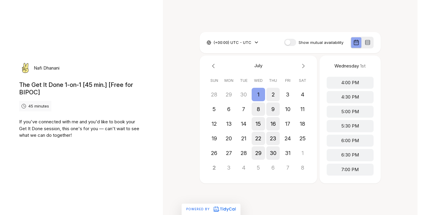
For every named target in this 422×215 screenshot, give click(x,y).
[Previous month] (214, 66)
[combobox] (214, 43)
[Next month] (302, 66)
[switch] (290, 42)
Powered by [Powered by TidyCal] (211, 209)
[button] (258, 94)
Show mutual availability (321, 42)
